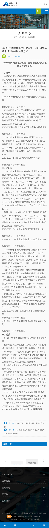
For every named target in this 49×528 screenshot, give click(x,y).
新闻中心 (22, 37)
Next (44, 460)
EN (45, 4)
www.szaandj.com (15, 519)
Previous (5, 460)
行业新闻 (31, 37)
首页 (16, 37)
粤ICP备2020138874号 (31, 519)
